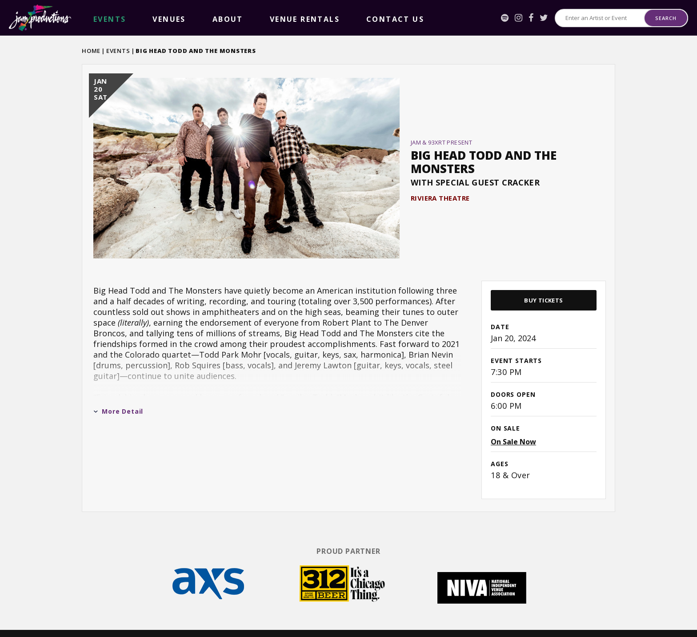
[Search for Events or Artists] (600, 18)
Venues (126, 18)
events (95, 18)
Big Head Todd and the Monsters (484, 152)
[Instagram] (518, 17)
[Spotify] (505, 17)
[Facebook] (531, 17)
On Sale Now (513, 422)
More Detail (118, 391)
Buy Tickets (543, 280)
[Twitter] (544, 17)
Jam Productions (40, 17)
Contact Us (252, 18)
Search (665, 18)
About (156, 18)
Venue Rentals (199, 18)
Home (91, 51)
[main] (348, 277)
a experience (644, 619)
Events (118, 51)
